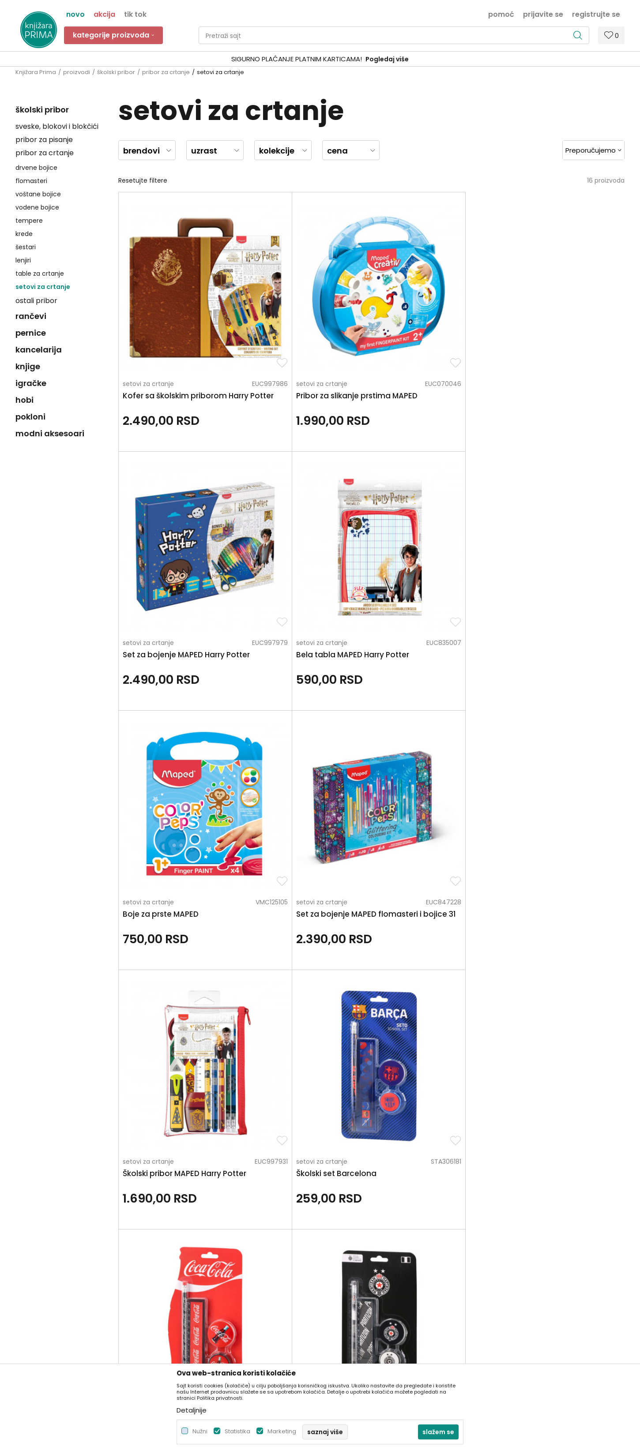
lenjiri (23, 260)
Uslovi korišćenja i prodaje (363, 1219)
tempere (29, 220)
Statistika (237, 1431)
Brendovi (183, 1281)
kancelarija (38, 349)
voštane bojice (38, 194)
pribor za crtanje (166, 72)
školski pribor (116, 72)
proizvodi (76, 72)
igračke (30, 383)
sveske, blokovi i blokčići (56, 126)
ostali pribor (36, 301)
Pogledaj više (387, 59)
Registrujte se (596, 13)
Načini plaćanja (347, 1244)
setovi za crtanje (42, 286)
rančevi (30, 316)
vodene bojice (37, 207)
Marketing (281, 1431)
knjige (27, 366)
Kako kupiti (340, 1232)
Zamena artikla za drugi (360, 1281)
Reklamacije (342, 1293)
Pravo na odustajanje (356, 1318)
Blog (176, 1256)
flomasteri (31, 180)
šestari (25, 247)
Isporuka (337, 1269)
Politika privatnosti (352, 1207)
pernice (30, 332)
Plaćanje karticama (354, 1256)
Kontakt (182, 1244)
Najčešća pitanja (350, 1331)
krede (24, 233)
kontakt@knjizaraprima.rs (54, 1275)
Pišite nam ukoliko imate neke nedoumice (329, 1134)
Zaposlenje (186, 1219)
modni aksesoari (49, 433)
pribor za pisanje (44, 140)
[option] (320, 59)
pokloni (30, 416)
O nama (183, 1207)
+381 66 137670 (38, 1251)
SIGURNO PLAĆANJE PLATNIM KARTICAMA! (296, 59)
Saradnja (183, 1232)
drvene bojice (36, 167)
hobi (24, 399)
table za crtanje (39, 273)
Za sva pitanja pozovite (94, 1134)
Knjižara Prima (35, 72)
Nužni (199, 1431)
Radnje (180, 1269)
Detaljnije (192, 1410)
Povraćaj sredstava (353, 1306)
